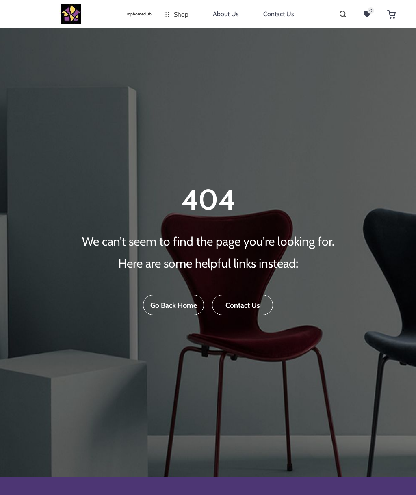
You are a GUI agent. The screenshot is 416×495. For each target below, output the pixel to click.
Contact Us (278, 14)
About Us (226, 14)
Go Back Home (173, 305)
